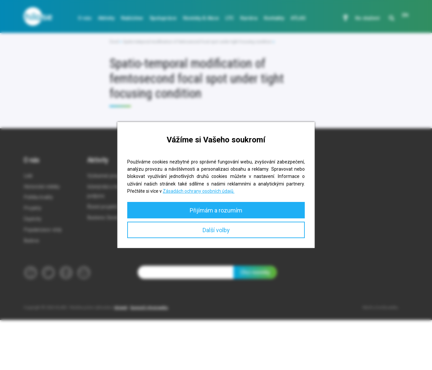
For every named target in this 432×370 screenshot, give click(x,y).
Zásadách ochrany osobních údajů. (198, 191)
